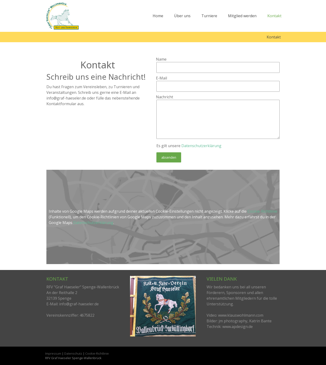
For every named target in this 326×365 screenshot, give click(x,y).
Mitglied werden (242, 15)
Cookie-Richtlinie (262, 211)
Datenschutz (73, 353)
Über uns (182, 15)
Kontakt (274, 15)
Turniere (209, 15)
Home (158, 15)
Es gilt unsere (188, 145)
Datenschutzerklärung (201, 145)
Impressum (53, 353)
